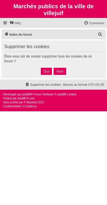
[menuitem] (15, 23)
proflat (14, 102)
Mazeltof (32, 102)
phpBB (26, 94)
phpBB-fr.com (26, 98)
